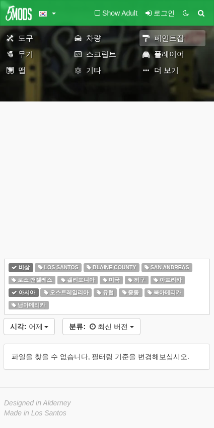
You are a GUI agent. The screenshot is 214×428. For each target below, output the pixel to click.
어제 (29, 327)
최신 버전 (101, 327)
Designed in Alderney (37, 403)
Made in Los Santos (35, 413)
